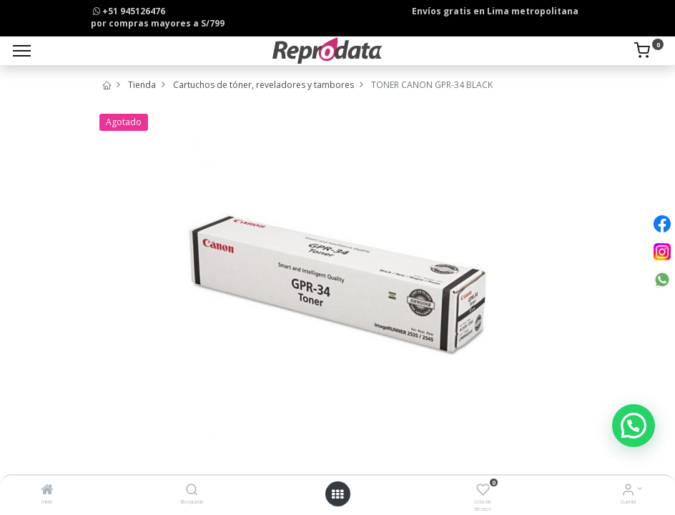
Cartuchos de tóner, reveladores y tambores (263, 85)
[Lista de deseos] (483, 491)
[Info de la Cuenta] (628, 491)
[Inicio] (47, 491)
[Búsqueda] (192, 491)
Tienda (142, 85)
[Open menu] (337, 494)
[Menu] (21, 51)
